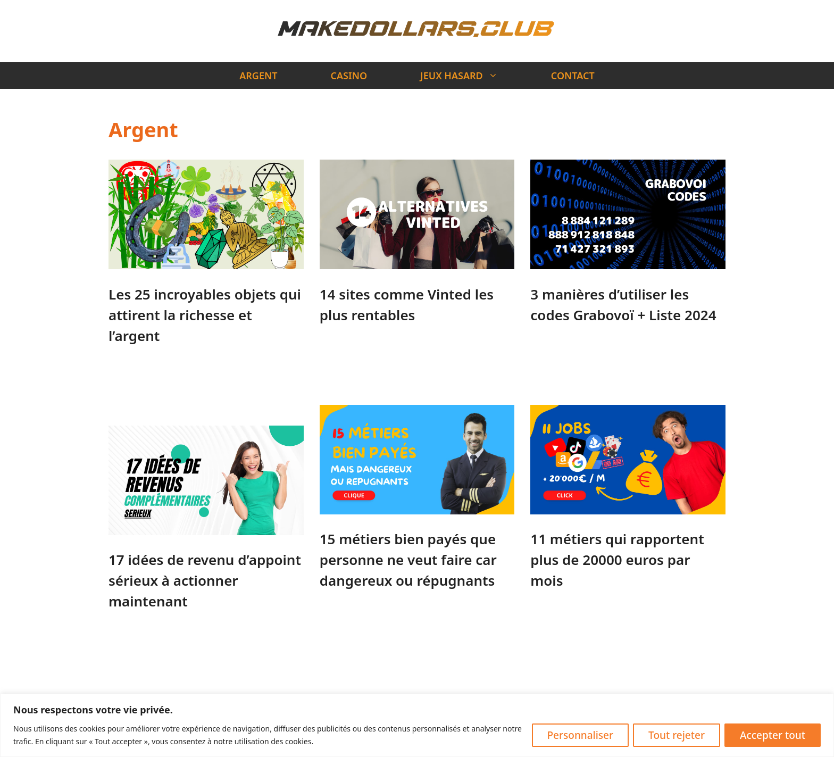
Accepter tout (772, 735)
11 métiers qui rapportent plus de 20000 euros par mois (617, 559)
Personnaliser (580, 735)
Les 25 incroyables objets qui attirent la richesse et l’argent (205, 315)
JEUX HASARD (472, 75)
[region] (417, 725)
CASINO (349, 75)
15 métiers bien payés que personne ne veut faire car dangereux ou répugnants (408, 559)
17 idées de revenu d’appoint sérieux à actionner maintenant (205, 580)
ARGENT (258, 75)
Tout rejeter (676, 735)
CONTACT (573, 75)
